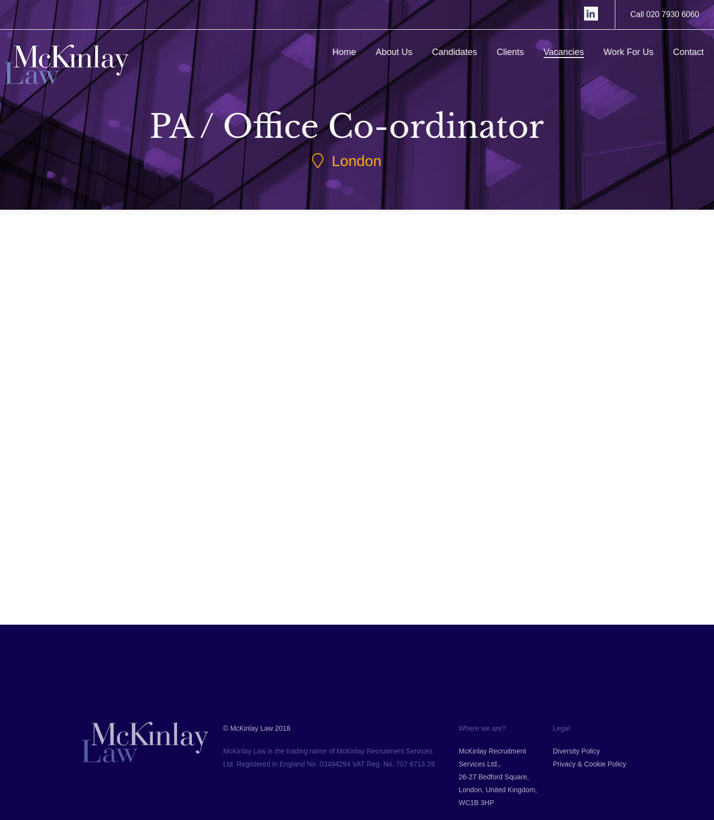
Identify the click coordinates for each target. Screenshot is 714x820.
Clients (523, 52)
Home (357, 52)
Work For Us (642, 52)
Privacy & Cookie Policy (589, 802)
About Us (407, 52)
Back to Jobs (374, 576)
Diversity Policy (576, 789)
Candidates (467, 52)
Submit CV (134, 494)
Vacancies (577, 52)
